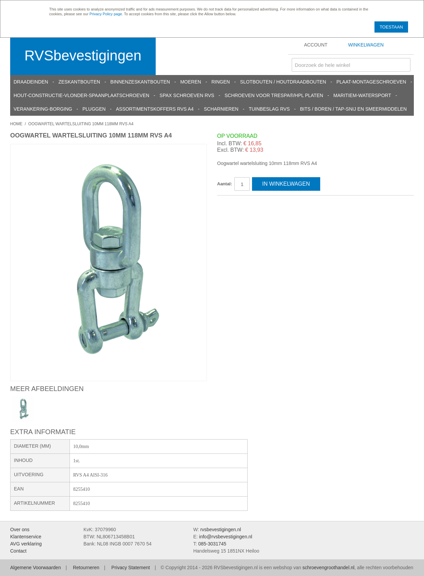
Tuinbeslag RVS (269, 109)
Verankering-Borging (43, 109)
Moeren (190, 82)
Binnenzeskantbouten (140, 82)
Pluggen (93, 109)
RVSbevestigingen (82, 55)
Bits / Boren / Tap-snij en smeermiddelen (353, 109)
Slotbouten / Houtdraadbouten (283, 82)
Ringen (220, 82)
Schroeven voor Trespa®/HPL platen (274, 95)
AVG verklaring (26, 543)
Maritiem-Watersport (362, 95)
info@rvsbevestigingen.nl (225, 536)
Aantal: (224, 183)
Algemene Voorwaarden (35, 567)
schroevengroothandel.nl (328, 567)
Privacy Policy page (106, 14)
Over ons (20, 529)
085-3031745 (212, 543)
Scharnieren (221, 109)
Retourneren (86, 567)
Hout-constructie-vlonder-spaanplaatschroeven (81, 95)
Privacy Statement (130, 567)
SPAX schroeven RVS (186, 95)
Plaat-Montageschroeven (371, 82)
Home (16, 124)
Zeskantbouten (79, 82)
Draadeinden (31, 82)
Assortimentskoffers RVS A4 (155, 109)
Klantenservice (25, 536)
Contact (18, 551)
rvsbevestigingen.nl (220, 529)
